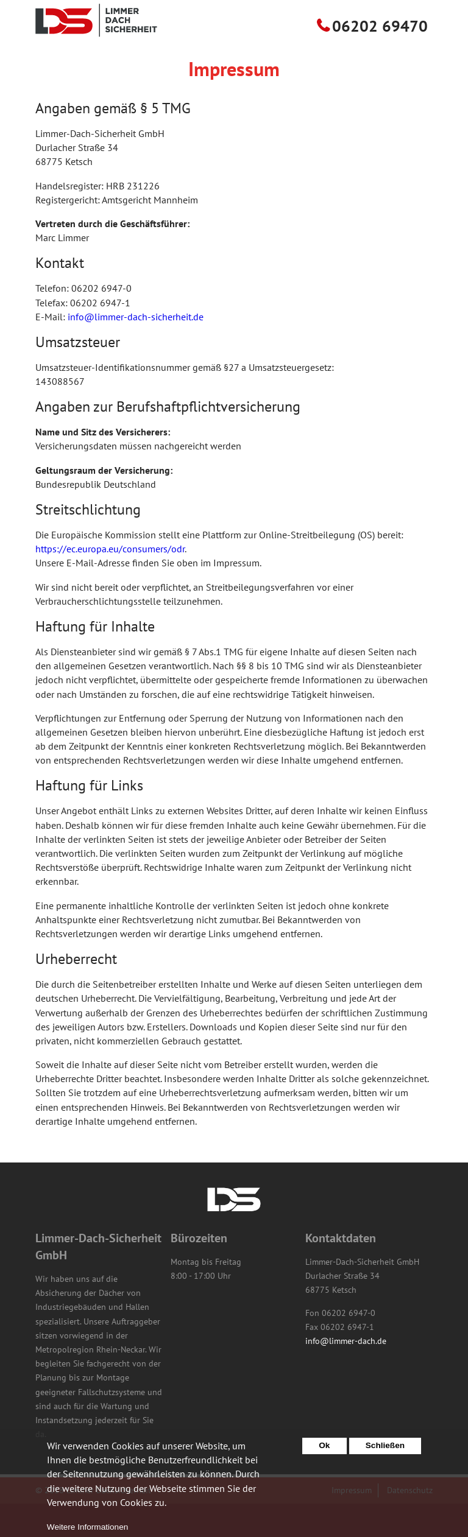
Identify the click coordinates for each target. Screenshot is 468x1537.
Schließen (385, 1451)
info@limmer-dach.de (345, 1374)
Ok (324, 1451)
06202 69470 (380, 59)
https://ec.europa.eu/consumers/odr (110, 582)
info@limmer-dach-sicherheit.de (136, 350)
